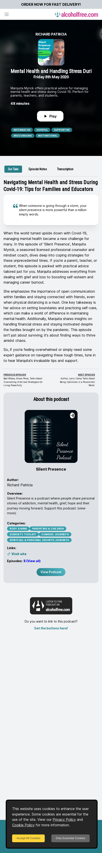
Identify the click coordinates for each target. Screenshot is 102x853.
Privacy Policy (64, 819)
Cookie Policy (23, 825)
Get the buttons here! (51, 628)
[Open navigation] (7, 14)
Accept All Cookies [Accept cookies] (28, 838)
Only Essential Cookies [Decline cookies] (70, 838)
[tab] (13, 169)
